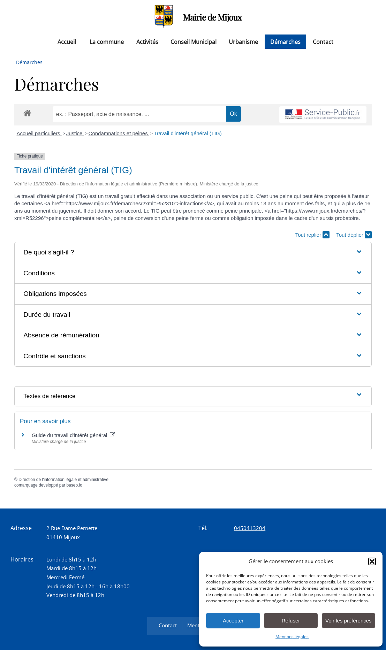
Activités (147, 41)
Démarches (285, 41)
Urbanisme (243, 41)
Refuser (291, 621)
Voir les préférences (348, 621)
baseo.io (74, 485)
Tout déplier (354, 234)
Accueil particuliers (39, 133)
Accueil (67, 41)
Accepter (233, 621)
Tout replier (312, 234)
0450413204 (249, 528)
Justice (75, 133)
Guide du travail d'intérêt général (73, 435)
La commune (107, 41)
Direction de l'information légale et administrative (63, 479)
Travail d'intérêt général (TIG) (188, 133)
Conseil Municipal (194, 41)
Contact (323, 41)
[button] (372, 561)
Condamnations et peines (119, 133)
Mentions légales (292, 637)
